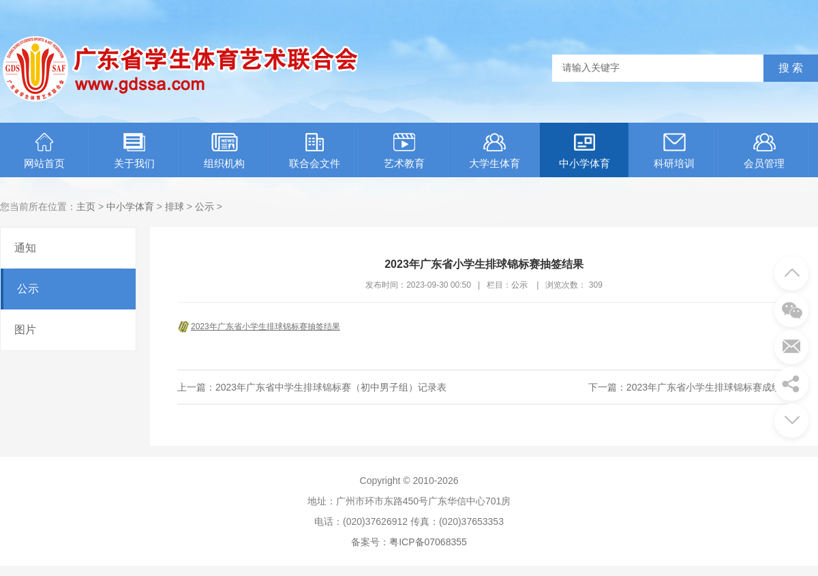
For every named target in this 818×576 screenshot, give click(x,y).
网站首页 (44, 151)
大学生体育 (494, 151)
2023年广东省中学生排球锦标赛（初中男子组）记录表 (330, 387)
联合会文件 (314, 151)
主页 (85, 206)
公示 (204, 206)
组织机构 (224, 151)
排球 (174, 206)
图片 (25, 329)
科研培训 (674, 151)
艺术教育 (404, 151)
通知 (25, 248)
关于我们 (134, 151)
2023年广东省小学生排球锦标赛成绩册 (708, 387)
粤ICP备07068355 (428, 541)
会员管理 (764, 151)
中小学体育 (584, 151)
